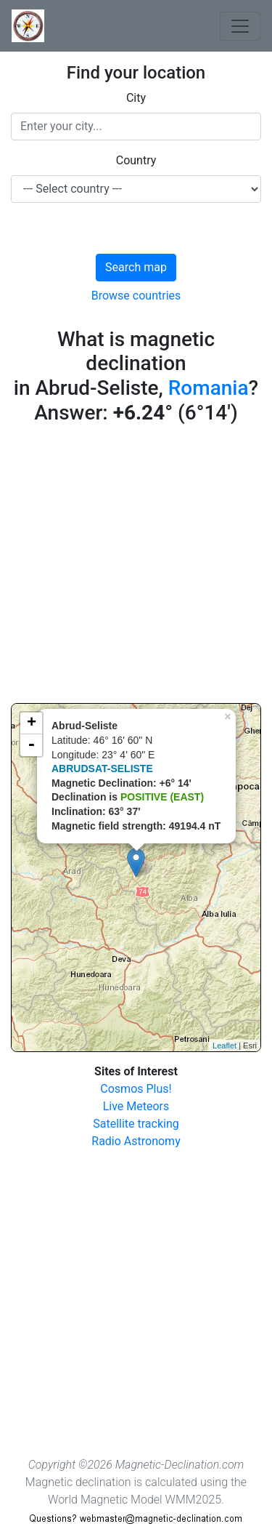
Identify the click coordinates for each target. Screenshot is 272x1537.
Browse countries (136, 295)
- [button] (31, 745)
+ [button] (31, 723)
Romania (208, 388)
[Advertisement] (136, 566)
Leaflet (224, 1045)
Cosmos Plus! (135, 1089)
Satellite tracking (136, 1124)
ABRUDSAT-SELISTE (102, 768)
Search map (136, 267)
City (136, 98)
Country (136, 160)
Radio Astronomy (135, 1141)
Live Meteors (136, 1106)
